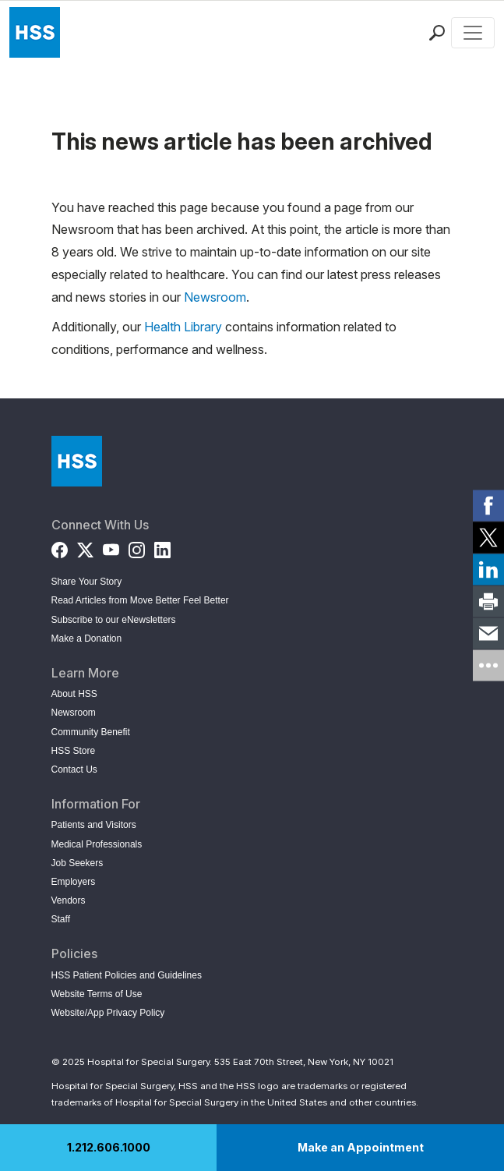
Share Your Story (86, 581)
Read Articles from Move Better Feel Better (140, 600)
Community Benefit (90, 732)
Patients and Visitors (93, 824)
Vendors (68, 900)
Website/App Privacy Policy (108, 1012)
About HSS (74, 693)
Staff (60, 919)
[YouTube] (111, 547)
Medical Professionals (97, 844)
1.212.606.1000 (108, 1147)
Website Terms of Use (97, 994)
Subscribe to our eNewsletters (113, 619)
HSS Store (73, 750)
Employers (73, 881)
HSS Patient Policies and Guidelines (126, 975)
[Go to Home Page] (76, 461)
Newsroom (215, 297)
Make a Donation (86, 638)
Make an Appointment (361, 1147)
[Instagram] (137, 547)
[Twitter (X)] (85, 547)
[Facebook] (59, 547)
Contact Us (74, 769)
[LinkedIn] (162, 547)
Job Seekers (77, 863)
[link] (488, 506)
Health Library (183, 326)
